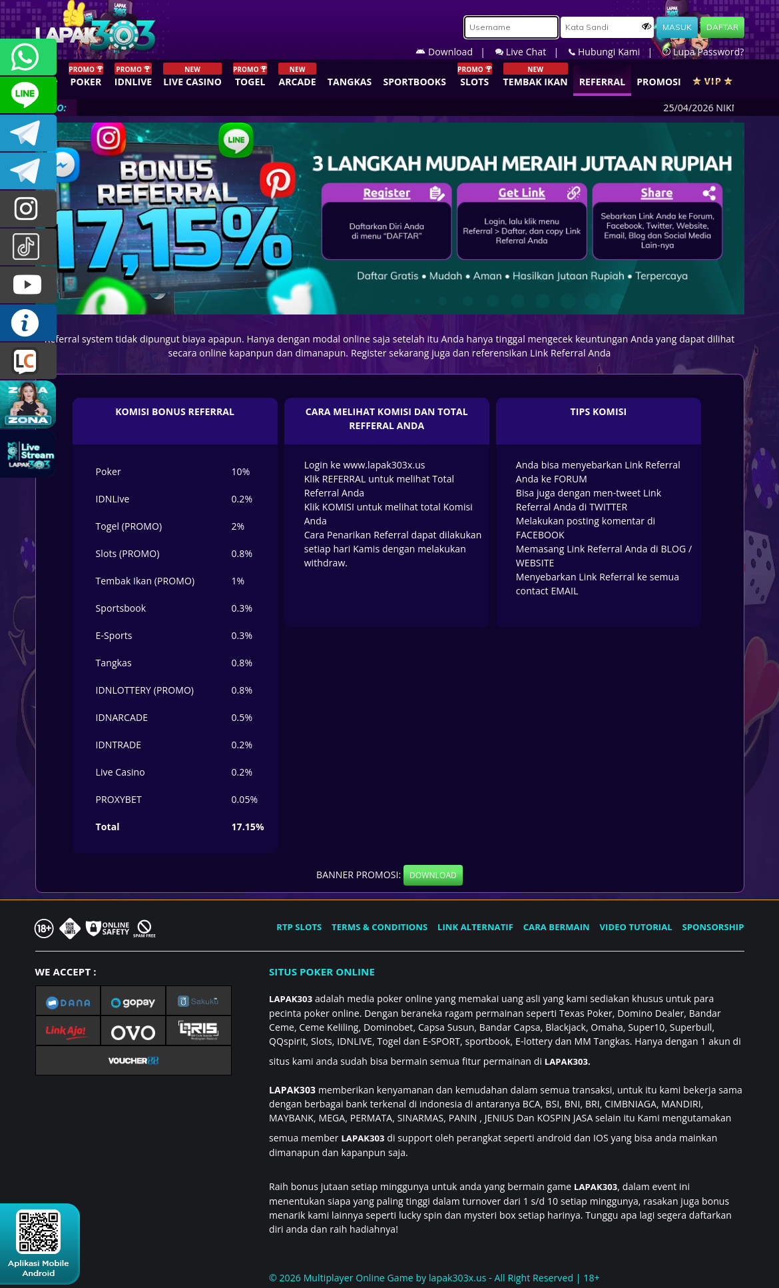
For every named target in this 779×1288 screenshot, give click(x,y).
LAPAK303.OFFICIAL (28, 285)
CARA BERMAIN (556, 927)
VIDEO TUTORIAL (636, 927)
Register (369, 352)
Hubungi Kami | (615, 51)
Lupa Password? (703, 51)
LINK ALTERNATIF (475, 927)
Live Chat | (532, 51)
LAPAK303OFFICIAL (28, 133)
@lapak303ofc (28, 247)
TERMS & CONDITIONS (379, 927)
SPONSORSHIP (713, 927)
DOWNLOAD (433, 875)
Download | (455, 51)
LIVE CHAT (28, 360)
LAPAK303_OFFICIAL (28, 171)
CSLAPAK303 (28, 95)
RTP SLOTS (299, 927)
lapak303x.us (458, 1277)
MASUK (677, 27)
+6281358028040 (28, 57)
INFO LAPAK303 (28, 323)
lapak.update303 (28, 209)
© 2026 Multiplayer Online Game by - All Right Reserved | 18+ (434, 1277)
